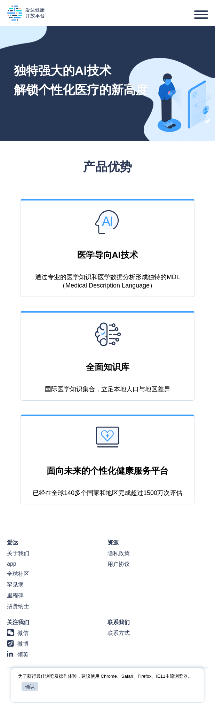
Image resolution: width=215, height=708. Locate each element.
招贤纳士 (18, 606)
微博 (23, 644)
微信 (23, 633)
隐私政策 (118, 553)
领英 (23, 655)
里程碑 (15, 595)
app (11, 564)
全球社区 (18, 574)
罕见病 (15, 585)
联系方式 (118, 633)
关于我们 (18, 553)
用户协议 (118, 564)
